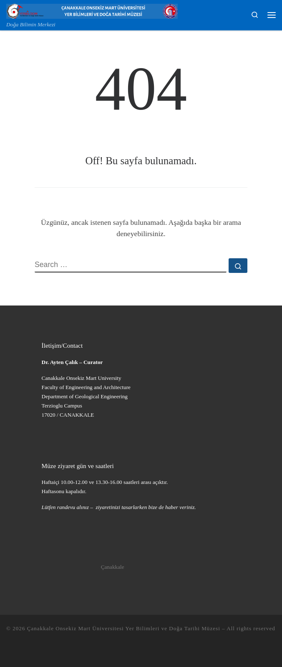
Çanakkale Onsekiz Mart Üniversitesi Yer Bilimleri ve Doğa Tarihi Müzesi (123, 628)
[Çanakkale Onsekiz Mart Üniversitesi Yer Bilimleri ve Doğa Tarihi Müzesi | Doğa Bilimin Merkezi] (92, 10)
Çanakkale (112, 567)
